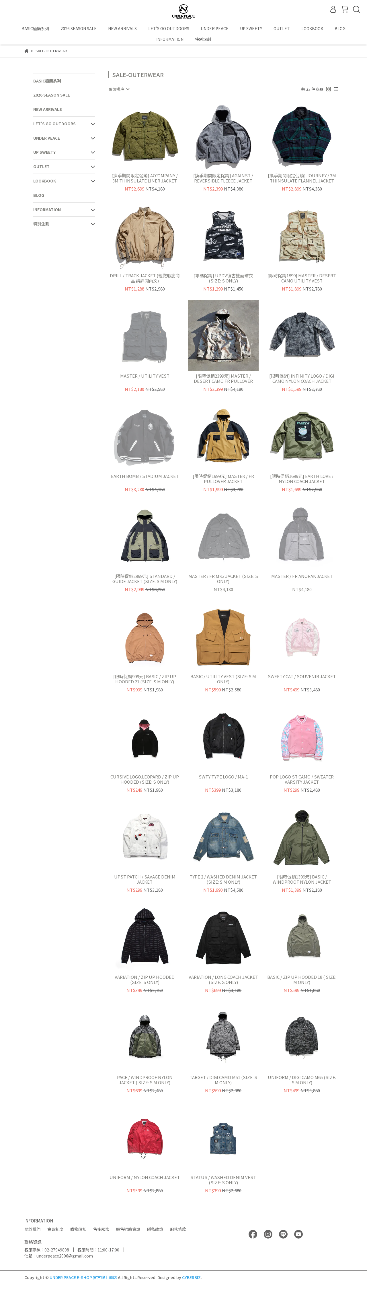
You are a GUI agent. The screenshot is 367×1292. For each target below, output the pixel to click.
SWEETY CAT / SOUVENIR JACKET (302, 676)
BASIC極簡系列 (35, 28)
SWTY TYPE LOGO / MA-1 (223, 777)
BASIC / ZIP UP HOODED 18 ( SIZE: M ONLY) (301, 979)
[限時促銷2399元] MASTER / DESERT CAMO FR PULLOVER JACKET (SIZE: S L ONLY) (223, 378)
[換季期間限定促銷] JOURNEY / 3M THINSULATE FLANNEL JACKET (302, 178)
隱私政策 (155, 1229)
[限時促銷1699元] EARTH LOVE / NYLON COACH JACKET (301, 479)
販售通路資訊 (128, 1229)
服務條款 (178, 1229)
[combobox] (118, 89)
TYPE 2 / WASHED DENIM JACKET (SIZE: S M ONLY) (223, 879)
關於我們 (32, 1229)
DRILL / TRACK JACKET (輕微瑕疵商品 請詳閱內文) (145, 278)
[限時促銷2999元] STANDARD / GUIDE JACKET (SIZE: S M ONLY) (144, 579)
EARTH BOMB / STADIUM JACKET (145, 476)
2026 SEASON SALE (78, 28)
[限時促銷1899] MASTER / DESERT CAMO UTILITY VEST (302, 278)
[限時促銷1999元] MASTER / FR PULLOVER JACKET (223, 479)
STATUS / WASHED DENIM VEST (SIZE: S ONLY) (223, 1180)
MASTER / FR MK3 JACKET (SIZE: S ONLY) (223, 579)
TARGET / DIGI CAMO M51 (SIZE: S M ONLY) (223, 1080)
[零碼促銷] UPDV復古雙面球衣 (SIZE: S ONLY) (223, 278)
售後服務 (101, 1229)
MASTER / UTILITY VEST (144, 376)
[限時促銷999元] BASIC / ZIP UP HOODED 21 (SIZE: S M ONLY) (144, 679)
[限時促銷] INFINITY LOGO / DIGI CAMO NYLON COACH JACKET (301, 378)
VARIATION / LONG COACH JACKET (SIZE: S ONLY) (223, 979)
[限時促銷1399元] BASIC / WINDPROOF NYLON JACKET (302, 879)
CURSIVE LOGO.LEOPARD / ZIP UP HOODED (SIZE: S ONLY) (144, 779)
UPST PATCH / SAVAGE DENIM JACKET (144, 879)
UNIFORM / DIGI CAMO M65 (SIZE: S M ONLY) (302, 1080)
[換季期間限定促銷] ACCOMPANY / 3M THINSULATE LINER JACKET (145, 178)
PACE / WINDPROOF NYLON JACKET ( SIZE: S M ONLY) (145, 1080)
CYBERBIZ (191, 1277)
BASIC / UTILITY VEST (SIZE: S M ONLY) (223, 679)
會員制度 (55, 1229)
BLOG (340, 28)
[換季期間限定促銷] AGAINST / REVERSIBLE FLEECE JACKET (223, 178)
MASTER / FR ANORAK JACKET (302, 576)
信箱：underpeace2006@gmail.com (58, 1256)
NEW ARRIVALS (122, 28)
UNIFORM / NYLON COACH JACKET (145, 1177)
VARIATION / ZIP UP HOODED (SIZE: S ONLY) (145, 979)
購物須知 (78, 1229)
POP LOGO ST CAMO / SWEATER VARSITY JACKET (302, 779)
